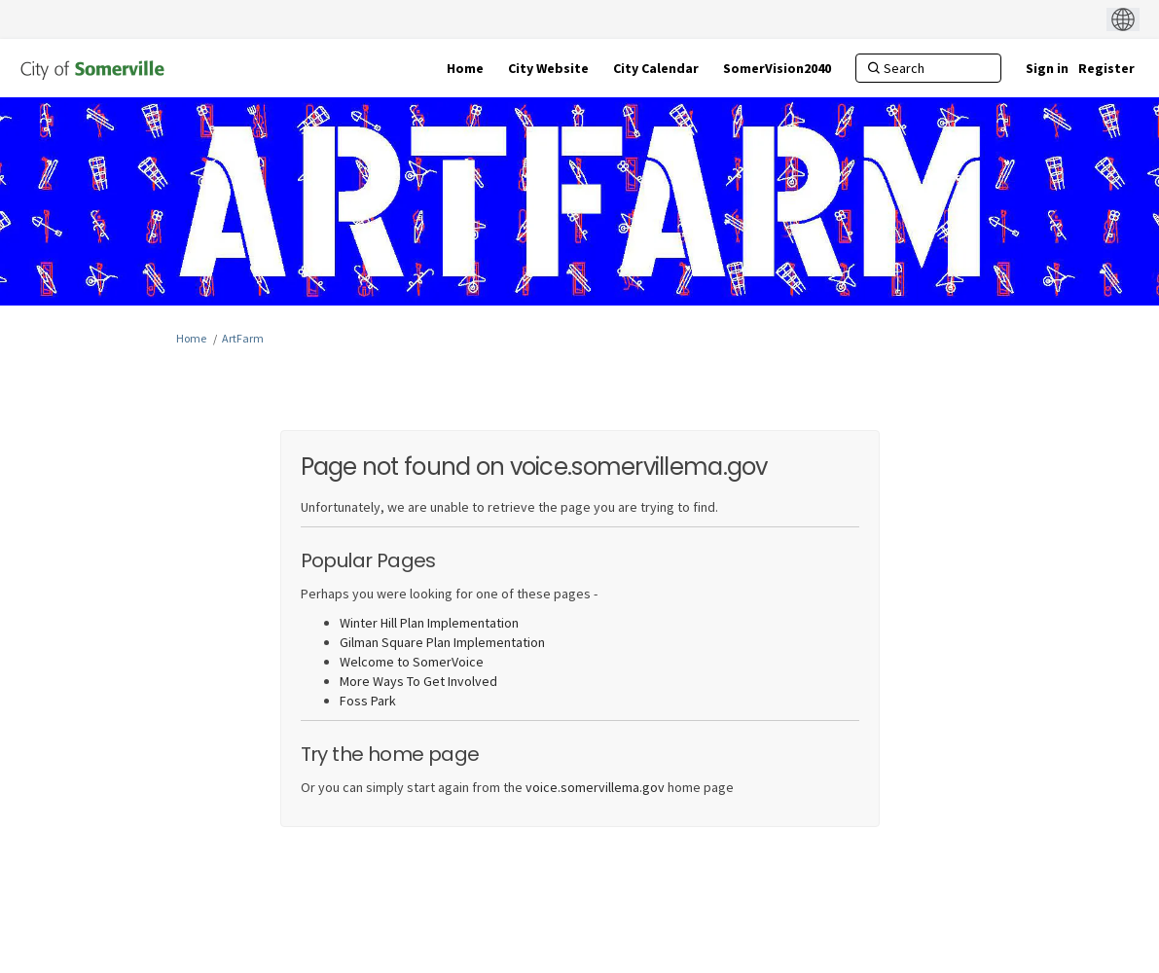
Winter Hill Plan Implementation (429, 622)
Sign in (1047, 68)
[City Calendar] (656, 68)
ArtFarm (243, 338)
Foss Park (368, 700)
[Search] (928, 68)
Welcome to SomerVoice (412, 661)
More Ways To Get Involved (418, 681)
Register (1106, 68)
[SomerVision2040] (777, 68)
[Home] (465, 68)
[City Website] (548, 68)
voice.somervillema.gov (595, 787)
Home (191, 338)
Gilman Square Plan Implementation (442, 642)
